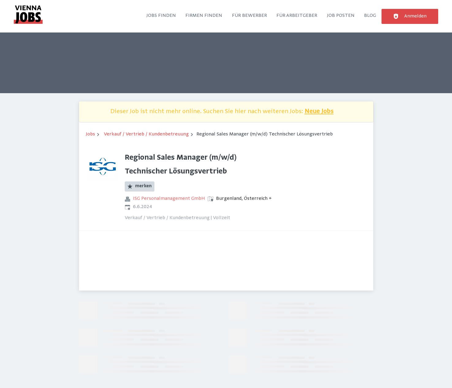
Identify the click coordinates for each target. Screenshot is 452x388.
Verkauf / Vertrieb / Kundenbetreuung (146, 134)
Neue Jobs (319, 111)
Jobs (90, 134)
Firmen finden (203, 15)
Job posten (341, 15)
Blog (370, 15)
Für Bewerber (249, 15)
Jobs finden (161, 15)
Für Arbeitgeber (296, 15)
